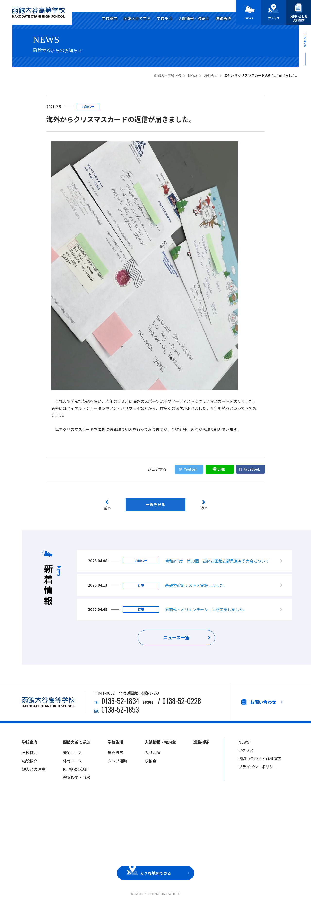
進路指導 (223, 18)
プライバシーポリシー (257, 773)
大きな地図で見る (155, 880)
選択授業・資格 (76, 784)
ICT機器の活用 (76, 776)
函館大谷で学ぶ (137, 18)
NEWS (243, 749)
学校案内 (109, 18)
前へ (107, 508)
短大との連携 (33, 776)
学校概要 (29, 759)
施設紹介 (29, 768)
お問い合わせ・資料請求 (259, 765)
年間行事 (115, 759)
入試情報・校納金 (193, 18)
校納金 (150, 768)
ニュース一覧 (177, 645)
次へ (205, 508)
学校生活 (164, 18)
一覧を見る (155, 505)
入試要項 (152, 759)
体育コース (72, 768)
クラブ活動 (117, 768)
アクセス (246, 757)
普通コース (72, 759)
